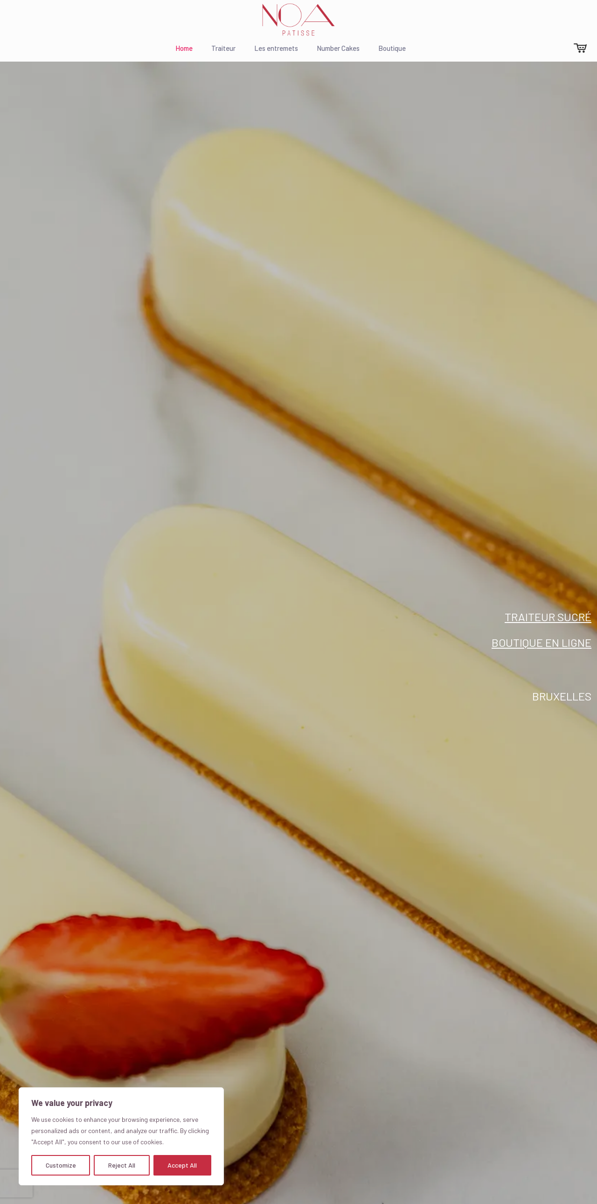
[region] (121, 1136)
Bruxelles (561, 696)
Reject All (121, 1165)
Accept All (182, 1165)
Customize (61, 1165)
